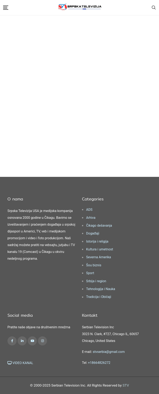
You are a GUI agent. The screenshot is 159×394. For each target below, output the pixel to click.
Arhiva (90, 218)
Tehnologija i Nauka (100, 289)
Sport (90, 273)
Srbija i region (96, 281)
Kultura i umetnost (99, 249)
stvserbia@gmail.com (109, 352)
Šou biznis (93, 265)
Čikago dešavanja (99, 225)
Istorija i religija (97, 241)
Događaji (92, 233)
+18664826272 (99, 363)
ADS (89, 210)
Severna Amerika (98, 257)
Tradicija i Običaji (98, 297)
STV (126, 385)
